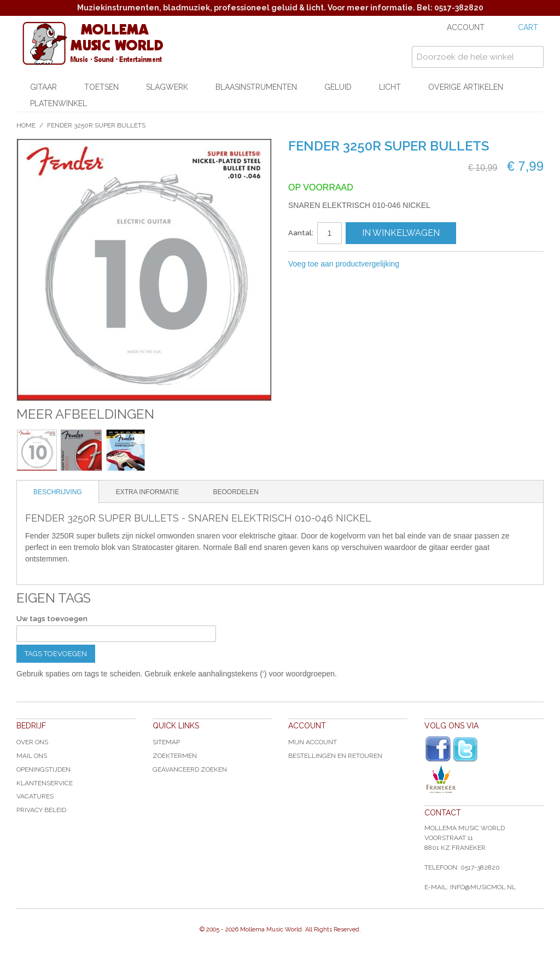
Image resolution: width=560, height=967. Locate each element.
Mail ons (31, 756)
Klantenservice (44, 783)
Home (26, 125)
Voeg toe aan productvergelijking (343, 263)
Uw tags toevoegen (52, 619)
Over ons (32, 742)
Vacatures (35, 796)
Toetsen (101, 87)
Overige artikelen (465, 87)
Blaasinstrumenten (256, 87)
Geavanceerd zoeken (190, 769)
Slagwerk (167, 87)
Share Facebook (444, 264)
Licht (390, 87)
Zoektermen (175, 756)
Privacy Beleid (41, 810)
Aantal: (300, 233)
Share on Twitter (466, 264)
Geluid (338, 87)
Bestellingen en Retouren (335, 756)
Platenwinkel (58, 103)
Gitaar (43, 87)
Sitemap (166, 742)
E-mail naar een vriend (422, 264)
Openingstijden (43, 769)
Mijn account (312, 742)
